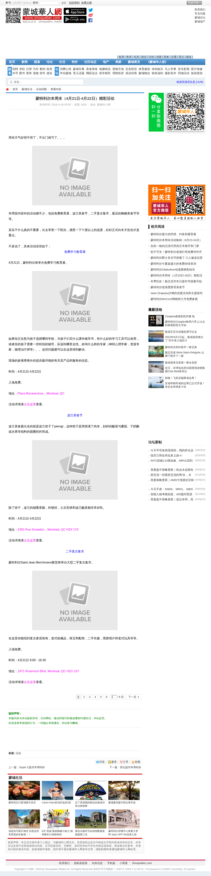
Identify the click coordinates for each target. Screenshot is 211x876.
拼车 (42, 73)
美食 (166, 56)
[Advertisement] (155, 31)
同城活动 (183, 73)
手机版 (111, 863)
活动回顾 (41, 89)
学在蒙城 (65, 73)
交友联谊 (131, 69)
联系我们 (200, 9)
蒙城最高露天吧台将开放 (122, 802)
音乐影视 (183, 69)
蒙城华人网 (7, 89)
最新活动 (155, 310)
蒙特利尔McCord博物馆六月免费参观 (174, 299)
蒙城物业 (144, 73)
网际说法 (92, 73)
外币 (15, 73)
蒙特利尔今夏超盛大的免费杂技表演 (173, 263)
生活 (62, 61)
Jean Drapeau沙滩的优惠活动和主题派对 (177, 293)
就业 (144, 56)
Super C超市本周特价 (32, 767)
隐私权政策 (80, 863)
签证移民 (200, 494)
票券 (29, 73)
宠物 (36, 73)
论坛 (50, 61)
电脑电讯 (105, 69)
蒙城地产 (200, 21)
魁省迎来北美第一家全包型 (181, 362)
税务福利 (157, 73)
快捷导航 (193, 2)
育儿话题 (78, 73)
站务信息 (97, 863)
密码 (35, 2)
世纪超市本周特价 (130, 767)
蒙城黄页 (134, 61)
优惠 (159, 56)
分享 (125, 761)
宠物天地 (118, 69)
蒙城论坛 (200, 17)
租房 (121, 56)
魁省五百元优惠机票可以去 (181, 331)
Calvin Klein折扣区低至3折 (56, 802)
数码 (42, 69)
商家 (118, 61)
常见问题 (200, 13)
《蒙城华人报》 (157, 61)
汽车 (36, 69)
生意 (136, 56)
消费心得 (65, 69)
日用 (29, 69)
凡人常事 (170, 69)
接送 (188, 56)
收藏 (137, 761)
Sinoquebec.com (142, 863)
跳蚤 (37, 61)
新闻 (24, 61)
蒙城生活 (27, 89)
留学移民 (105, 73)
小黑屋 (124, 863)
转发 (102, 761)
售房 (129, 56)
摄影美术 (170, 73)
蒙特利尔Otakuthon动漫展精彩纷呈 (173, 269)
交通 (174, 56)
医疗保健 (196, 69)
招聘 (15, 69)
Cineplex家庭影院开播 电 (180, 316)
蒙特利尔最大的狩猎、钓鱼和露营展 (173, 234)
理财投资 (118, 73)
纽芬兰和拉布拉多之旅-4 (166, 455)
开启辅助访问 (204, 2)
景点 (181, 56)
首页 (12, 61)
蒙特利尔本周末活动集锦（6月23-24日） (176, 240)
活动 (151, 56)
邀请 (114, 761)
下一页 (132, 696)
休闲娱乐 (157, 69)
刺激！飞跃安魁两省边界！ (181, 377)
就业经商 (131, 73)
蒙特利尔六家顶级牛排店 (22, 802)
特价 (75, 61)
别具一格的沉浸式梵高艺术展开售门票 (175, 246)
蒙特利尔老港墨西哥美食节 (168, 287)
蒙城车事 (78, 69)
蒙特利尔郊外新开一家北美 (181, 347)
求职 (22, 69)
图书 (22, 73)
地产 (106, 61)
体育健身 (144, 69)
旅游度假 (196, 73)
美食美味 (92, 69)
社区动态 (90, 61)
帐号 (8, 2)
